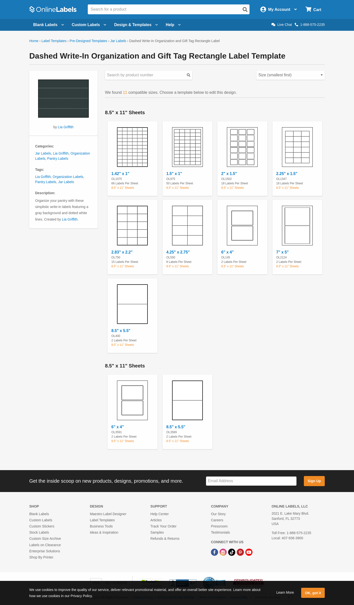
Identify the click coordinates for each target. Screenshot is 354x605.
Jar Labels (118, 41)
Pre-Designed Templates (88, 41)
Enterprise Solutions (44, 551)
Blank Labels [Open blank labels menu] (48, 25)
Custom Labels (40, 520)
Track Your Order (163, 526)
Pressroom (219, 526)
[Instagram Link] (224, 552)
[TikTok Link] (232, 552)
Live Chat (281, 24)
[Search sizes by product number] (148, 75)
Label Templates (54, 41)
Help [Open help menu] (173, 25)
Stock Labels (39, 532)
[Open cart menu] (313, 9)
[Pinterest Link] (241, 552)
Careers (217, 520)
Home (33, 41)
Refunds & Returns (164, 539)
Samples (157, 532)
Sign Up (314, 481)
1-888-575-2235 (310, 25)
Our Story (218, 514)
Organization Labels (68, 177)
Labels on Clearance (45, 545)
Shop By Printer (41, 557)
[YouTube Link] (248, 552)
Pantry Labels (57, 158)
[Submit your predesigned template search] (188, 75)
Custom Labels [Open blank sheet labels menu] (89, 25)
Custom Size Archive (45, 539)
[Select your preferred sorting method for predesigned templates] (290, 75)
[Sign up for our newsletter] (251, 481)
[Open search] (245, 9)
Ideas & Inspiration (104, 532)
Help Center (159, 514)
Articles (156, 520)
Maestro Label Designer (108, 514)
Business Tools (101, 526)
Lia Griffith (66, 127)
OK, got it (313, 593)
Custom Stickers (41, 526)
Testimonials (220, 532)
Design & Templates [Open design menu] (136, 25)
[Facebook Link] (215, 552)
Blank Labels (39, 514)
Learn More (285, 592)
